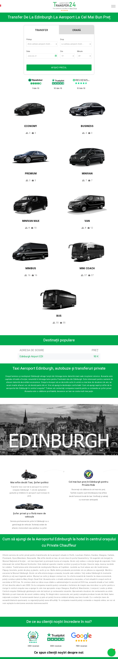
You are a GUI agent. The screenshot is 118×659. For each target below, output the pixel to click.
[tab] (41, 29)
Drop (62, 39)
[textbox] (42, 44)
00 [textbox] (79, 56)
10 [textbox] (62, 56)
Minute (80, 51)
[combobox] (42, 44)
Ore (61, 51)
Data (28, 51)
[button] (111, 652)
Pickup (29, 39)
